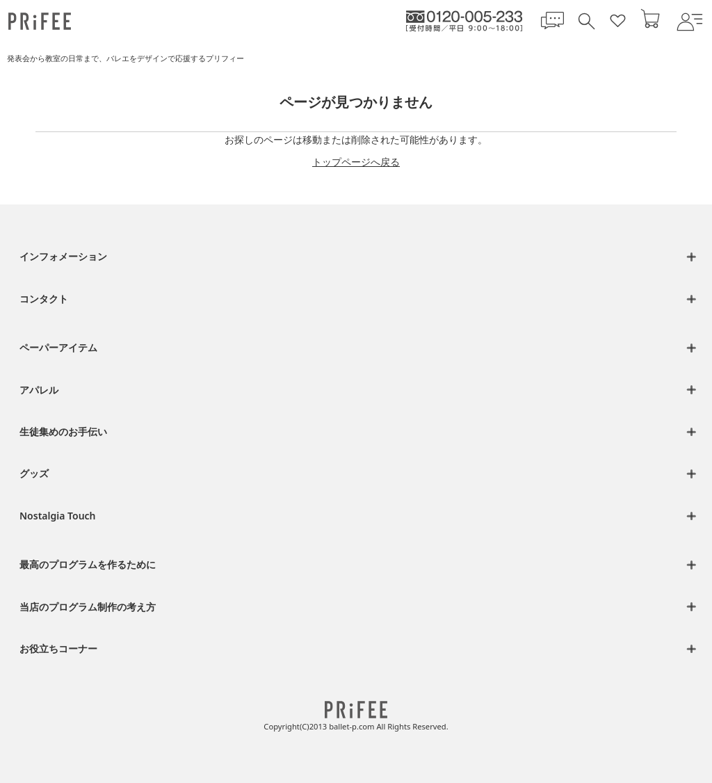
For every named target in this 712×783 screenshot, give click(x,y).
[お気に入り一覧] (617, 21)
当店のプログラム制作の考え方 (87, 606)
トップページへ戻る (356, 161)
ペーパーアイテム (58, 347)
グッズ (34, 473)
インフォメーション (63, 256)
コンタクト (43, 298)
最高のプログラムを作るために (87, 564)
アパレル (38, 389)
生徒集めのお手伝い (63, 431)
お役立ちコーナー (58, 648)
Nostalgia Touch (57, 515)
